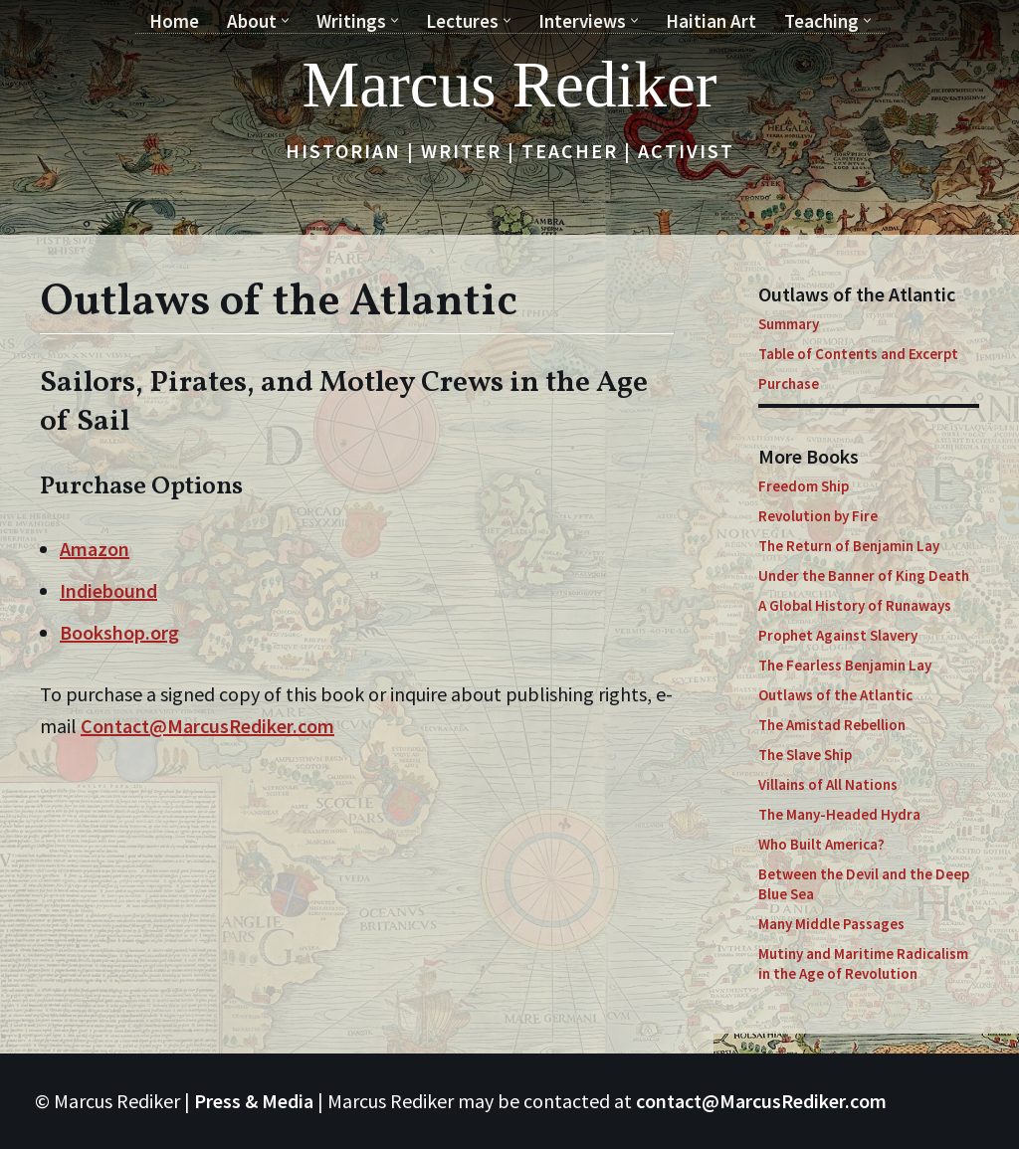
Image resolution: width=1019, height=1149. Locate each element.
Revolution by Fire (818, 515)
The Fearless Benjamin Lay (844, 665)
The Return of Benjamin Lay (848, 545)
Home (174, 21)
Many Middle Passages (831, 923)
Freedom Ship (803, 486)
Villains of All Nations (828, 784)
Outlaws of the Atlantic (835, 694)
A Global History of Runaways (854, 605)
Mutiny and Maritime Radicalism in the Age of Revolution (863, 963)
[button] (285, 20)
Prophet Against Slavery (837, 635)
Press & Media (253, 1100)
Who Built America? (821, 844)
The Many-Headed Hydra (839, 814)
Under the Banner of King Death (863, 575)
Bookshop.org (119, 632)
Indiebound (108, 590)
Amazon (94, 548)
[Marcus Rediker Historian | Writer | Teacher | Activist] (510, 84)
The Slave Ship (805, 754)
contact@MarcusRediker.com (761, 1100)
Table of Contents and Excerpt (858, 353)
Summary (788, 323)
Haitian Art (711, 21)
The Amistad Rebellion (832, 724)
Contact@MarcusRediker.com (207, 725)
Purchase (788, 383)
